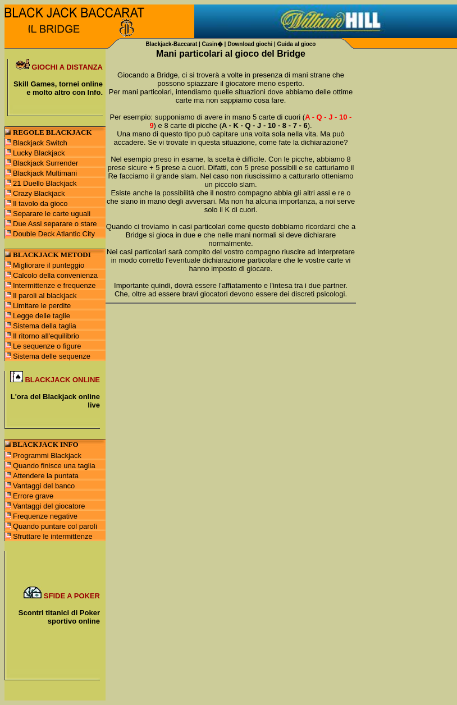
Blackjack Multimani (45, 173)
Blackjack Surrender (45, 163)
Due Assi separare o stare (55, 223)
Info (94, 92)
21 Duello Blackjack (44, 183)
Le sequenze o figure (47, 346)
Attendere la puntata (46, 475)
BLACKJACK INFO (45, 444)
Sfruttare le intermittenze (53, 536)
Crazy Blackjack (39, 193)
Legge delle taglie (41, 316)
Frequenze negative (45, 516)
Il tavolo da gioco (40, 203)
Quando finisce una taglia (54, 465)
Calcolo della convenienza (55, 275)
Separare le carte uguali (51, 213)
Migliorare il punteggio (48, 265)
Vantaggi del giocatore (49, 506)
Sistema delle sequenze (51, 356)
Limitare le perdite (42, 305)
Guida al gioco (296, 44)
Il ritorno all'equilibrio (46, 336)
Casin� (212, 44)
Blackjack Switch (40, 143)
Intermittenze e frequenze (54, 285)
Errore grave (33, 496)
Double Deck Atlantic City (54, 234)
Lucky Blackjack (39, 153)
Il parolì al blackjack (44, 295)
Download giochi (249, 44)
